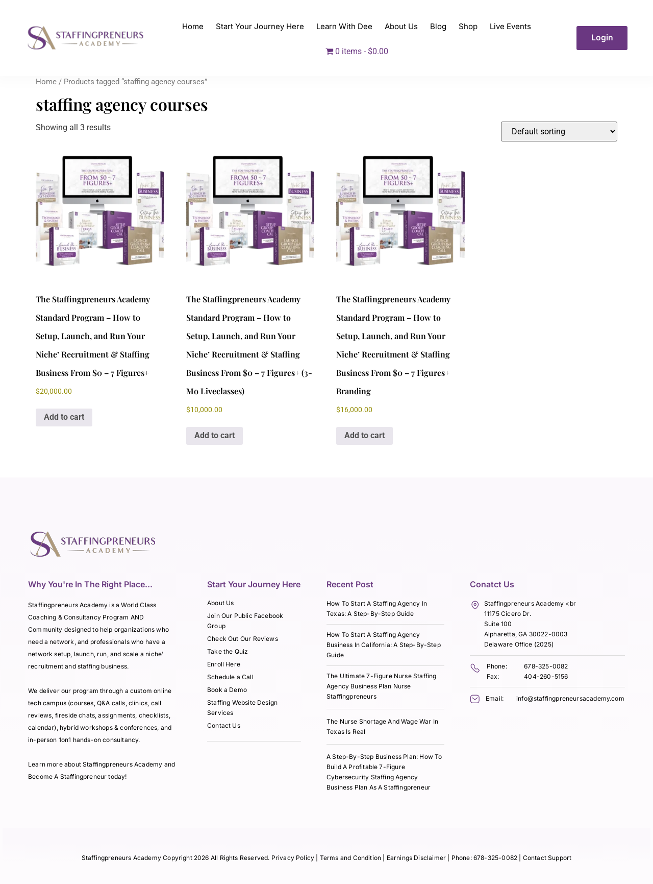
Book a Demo (227, 690)
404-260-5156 (546, 676)
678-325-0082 (546, 666)
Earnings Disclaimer (417, 858)
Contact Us (223, 725)
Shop (468, 26)
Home (193, 26)
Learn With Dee (344, 26)
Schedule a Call (230, 677)
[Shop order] (559, 131)
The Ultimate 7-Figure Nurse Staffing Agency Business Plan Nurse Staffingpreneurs (381, 686)
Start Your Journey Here (260, 26)
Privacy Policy (293, 858)
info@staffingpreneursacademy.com (570, 698)
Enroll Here (223, 664)
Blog (438, 26)
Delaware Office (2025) (519, 644)
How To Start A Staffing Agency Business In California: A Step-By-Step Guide (383, 645)
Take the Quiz (227, 651)
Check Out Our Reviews (242, 638)
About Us (401, 26)
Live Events (510, 26)
